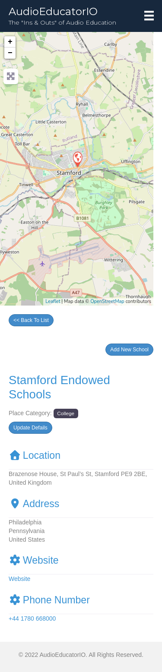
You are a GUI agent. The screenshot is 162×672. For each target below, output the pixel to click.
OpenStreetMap (107, 301)
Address (34, 503)
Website (34, 560)
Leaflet (52, 301)
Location (34, 455)
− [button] (10, 53)
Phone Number (49, 600)
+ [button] (10, 42)
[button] (129, 350)
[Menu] (149, 15)
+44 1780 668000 (32, 618)
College (65, 413)
